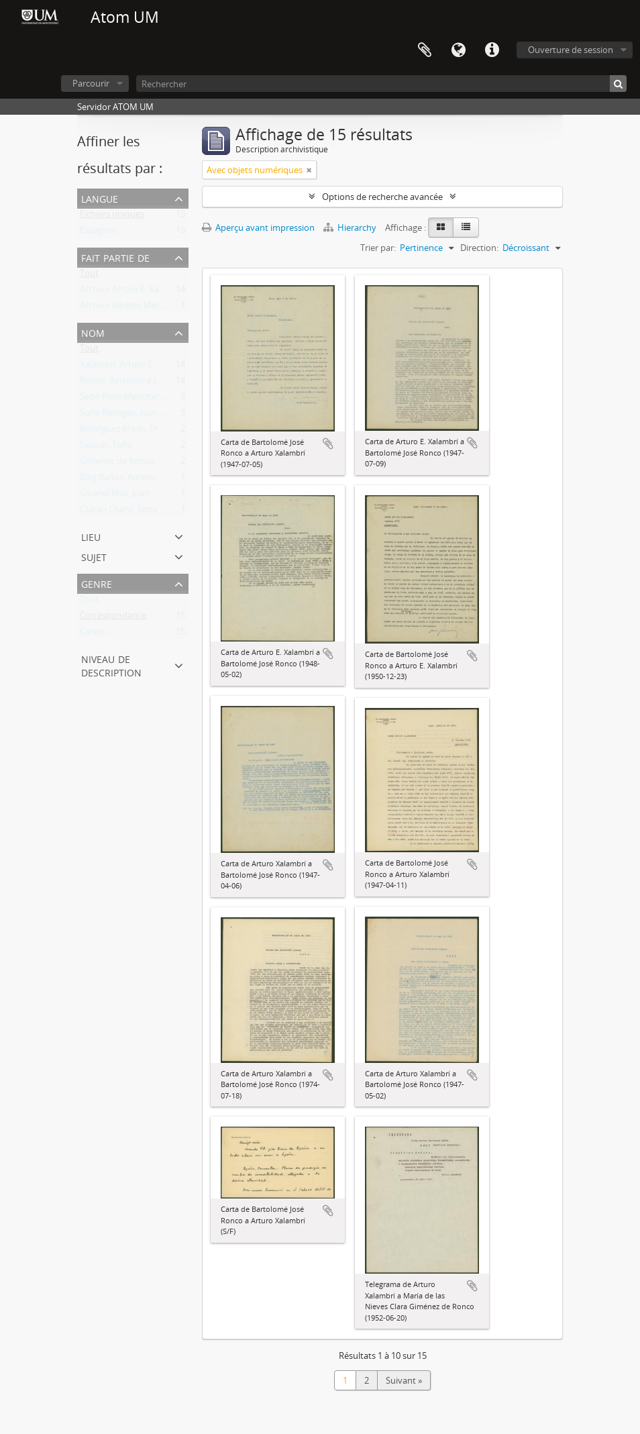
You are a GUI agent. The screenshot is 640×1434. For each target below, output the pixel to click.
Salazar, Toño (106, 448)
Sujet (94, 556)
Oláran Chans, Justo (119, 512)
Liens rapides (492, 50)
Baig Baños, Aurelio (118, 480)
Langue (458, 50)
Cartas (92, 634)
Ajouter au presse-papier (328, 443)
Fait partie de (115, 257)
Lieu (91, 536)
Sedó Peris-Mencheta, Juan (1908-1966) (156, 399)
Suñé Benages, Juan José (127, 415)
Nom (93, 332)
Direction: (479, 248)
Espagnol (98, 233)
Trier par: (378, 248)
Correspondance (113, 618)
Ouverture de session (570, 50)
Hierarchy (350, 227)
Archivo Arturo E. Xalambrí (132, 292)
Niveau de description (111, 664)
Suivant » (404, 1380)
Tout (89, 276)
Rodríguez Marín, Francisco (133, 431)
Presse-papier (424, 50)
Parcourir (90, 83)
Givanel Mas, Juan (115, 496)
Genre (96, 583)
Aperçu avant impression (258, 227)
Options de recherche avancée (382, 197)
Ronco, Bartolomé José (125, 383)
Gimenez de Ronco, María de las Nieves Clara (168, 464)
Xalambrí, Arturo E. (117, 367)
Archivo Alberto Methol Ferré (137, 308)
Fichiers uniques (112, 217)
